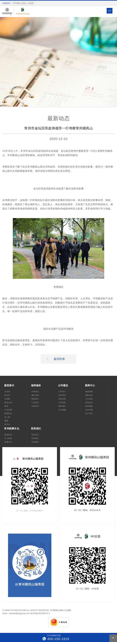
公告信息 (89, 399)
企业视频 (62, 410)
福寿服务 (36, 385)
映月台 (7, 424)
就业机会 (35, 435)
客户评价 (89, 413)
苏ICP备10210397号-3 (40, 613)
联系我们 (36, 428)
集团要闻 (89, 392)
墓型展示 (9, 385)
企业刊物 (89, 410)
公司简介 (62, 392)
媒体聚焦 (89, 406)
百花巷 (7, 392)
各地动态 (89, 402)
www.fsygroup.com (15, 610)
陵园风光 (8, 413)
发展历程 (62, 399)
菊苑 (6, 406)
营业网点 (35, 438)
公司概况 (63, 385)
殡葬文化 (8, 442)
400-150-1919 (56, 639)
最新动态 (89, 395)
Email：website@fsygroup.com (16, 613)
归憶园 (7, 399)
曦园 (6, 421)
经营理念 (62, 395)
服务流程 (35, 395)
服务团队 (62, 406)
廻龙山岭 (8, 402)
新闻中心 (90, 385)
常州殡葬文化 (11, 428)
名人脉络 (8, 438)
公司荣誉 (62, 402)
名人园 (7, 417)
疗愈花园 (8, 410)
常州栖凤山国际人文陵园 (60, 610)
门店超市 (35, 402)
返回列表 (56, 359)
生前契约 (35, 406)
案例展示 (35, 399)
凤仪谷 (7, 395)
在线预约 (35, 442)
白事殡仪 (35, 392)
